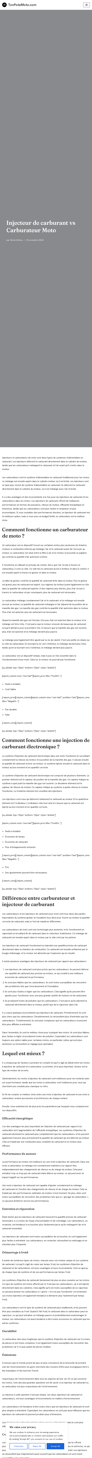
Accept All (55, 1446)
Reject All (37, 1446)
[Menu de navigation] (86, 4)
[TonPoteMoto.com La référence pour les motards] (19, 5)
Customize (18, 1446)
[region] (37, 1437)
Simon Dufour (16, 240)
